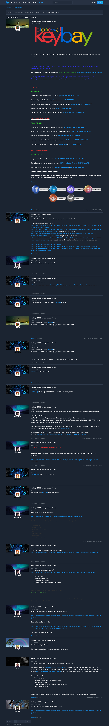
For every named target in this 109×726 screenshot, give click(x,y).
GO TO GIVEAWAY (68, 100)
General (16, 12)
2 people (33, 383)
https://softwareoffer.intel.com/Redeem (48, 672)
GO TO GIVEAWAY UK (77, 159)
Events (29, 2)
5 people (33, 697)
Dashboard (14, 2)
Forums (41, 2)
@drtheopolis (67, 112)
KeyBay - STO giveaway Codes (41, 214)
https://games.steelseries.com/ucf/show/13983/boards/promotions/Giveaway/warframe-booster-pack (63, 572)
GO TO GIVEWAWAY (86, 131)
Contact (93, 2)
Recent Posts (18, 8)
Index (9, 8)
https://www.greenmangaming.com (55, 667)
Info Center (22, 2)
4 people (33, 636)
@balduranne (63, 96)
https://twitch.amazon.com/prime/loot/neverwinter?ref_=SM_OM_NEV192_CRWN (62, 435)
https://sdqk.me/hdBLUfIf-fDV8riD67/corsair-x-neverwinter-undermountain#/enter (56, 517)
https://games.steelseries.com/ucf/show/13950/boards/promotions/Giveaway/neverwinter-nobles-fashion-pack (66, 285)
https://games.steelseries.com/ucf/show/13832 (46, 244)
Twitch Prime (65, 428)
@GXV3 (58, 108)
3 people (33, 254)
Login (100, 2)
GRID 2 (33, 372)
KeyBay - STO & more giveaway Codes (43, 21)
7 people (33, 210)
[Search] (63, 2)
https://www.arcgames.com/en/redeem (89, 72)
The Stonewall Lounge (27, 12)
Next (28, 721)
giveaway (45, 492)
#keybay (33, 182)
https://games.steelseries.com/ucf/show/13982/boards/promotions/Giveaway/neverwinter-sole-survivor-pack (65, 552)
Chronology (34, 392)
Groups (35, 2)
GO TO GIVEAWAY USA (62, 159)
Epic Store (58, 303)
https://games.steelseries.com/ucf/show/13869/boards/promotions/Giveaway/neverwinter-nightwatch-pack (65, 246)
